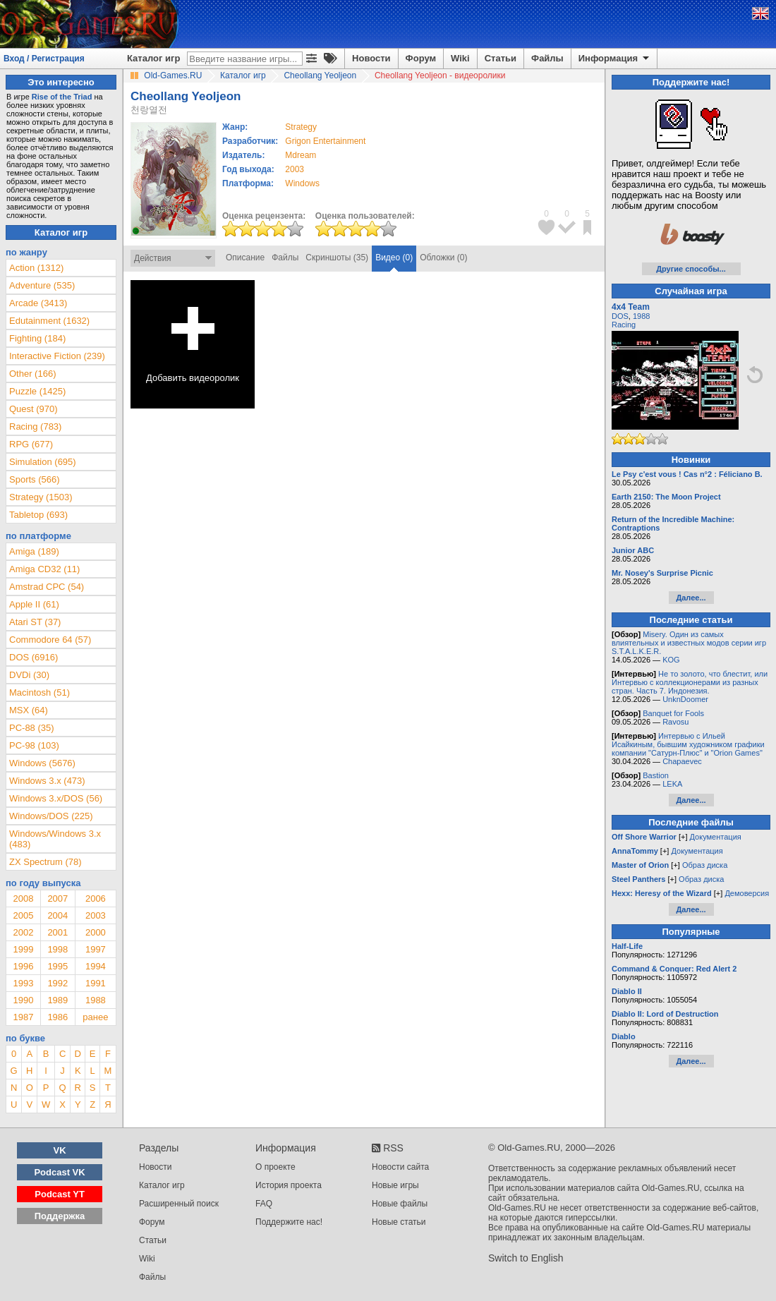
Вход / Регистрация (44, 58)
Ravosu (675, 722)
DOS (620, 316)
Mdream (300, 155)
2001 (57, 932)
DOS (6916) (33, 657)
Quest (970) (33, 409)
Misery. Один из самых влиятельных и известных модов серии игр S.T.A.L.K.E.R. (689, 642)
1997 (95, 949)
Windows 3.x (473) (47, 780)
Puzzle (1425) (37, 391)
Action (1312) (36, 267)
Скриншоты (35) (336, 257)
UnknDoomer (685, 699)
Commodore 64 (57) (50, 639)
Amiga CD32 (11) (44, 569)
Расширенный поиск (179, 1204)
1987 (23, 1017)
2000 (95, 932)
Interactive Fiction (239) (57, 356)
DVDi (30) (29, 675)
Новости (371, 58)
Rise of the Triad (62, 96)
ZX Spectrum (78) (45, 862)
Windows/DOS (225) (50, 816)
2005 (23, 915)
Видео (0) (394, 257)
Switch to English (526, 1258)
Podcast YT (60, 1194)
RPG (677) (31, 444)
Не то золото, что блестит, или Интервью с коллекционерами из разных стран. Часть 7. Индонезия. (690, 682)
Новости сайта (400, 1167)
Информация (614, 58)
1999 (23, 949)
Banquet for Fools (673, 713)
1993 (23, 983)
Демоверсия (747, 893)
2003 (294, 169)
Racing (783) (35, 426)
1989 (57, 1000)
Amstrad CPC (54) (46, 586)
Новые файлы (400, 1204)
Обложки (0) (443, 257)
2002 (23, 932)
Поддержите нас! (288, 1222)
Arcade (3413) (38, 303)
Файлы (547, 58)
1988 (95, 1000)
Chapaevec (682, 761)
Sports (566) (34, 479)
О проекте (275, 1167)
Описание (245, 257)
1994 (95, 966)
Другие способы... (691, 269)
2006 (95, 898)
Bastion (656, 775)
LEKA (672, 784)
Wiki (460, 58)
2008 (23, 898)
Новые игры (395, 1185)
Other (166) (32, 373)
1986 (57, 1017)
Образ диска (704, 865)
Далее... (690, 597)
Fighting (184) (37, 338)
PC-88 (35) (31, 727)
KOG (670, 659)
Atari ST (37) (35, 622)
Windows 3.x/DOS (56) (55, 798)
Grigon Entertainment (325, 141)
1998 (57, 949)
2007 (57, 898)
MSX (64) (28, 710)
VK (60, 1150)
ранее (95, 1017)
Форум (421, 58)
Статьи (500, 58)
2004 (57, 915)
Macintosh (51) (39, 692)
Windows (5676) (42, 763)
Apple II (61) (34, 604)
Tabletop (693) (38, 514)
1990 (23, 1000)
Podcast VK (59, 1172)
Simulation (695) (42, 461)
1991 (95, 983)
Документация (715, 837)
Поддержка (60, 1216)
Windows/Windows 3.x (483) (55, 838)
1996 (23, 966)
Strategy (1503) (41, 497)
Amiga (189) (34, 551)
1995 (57, 966)
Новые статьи (399, 1222)
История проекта (288, 1185)
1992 (57, 983)
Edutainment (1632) (49, 320)
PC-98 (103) (34, 745)
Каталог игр (153, 58)
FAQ (263, 1204)
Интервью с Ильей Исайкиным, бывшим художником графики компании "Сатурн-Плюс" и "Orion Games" (688, 744)
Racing (624, 324)
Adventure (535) (42, 285)
